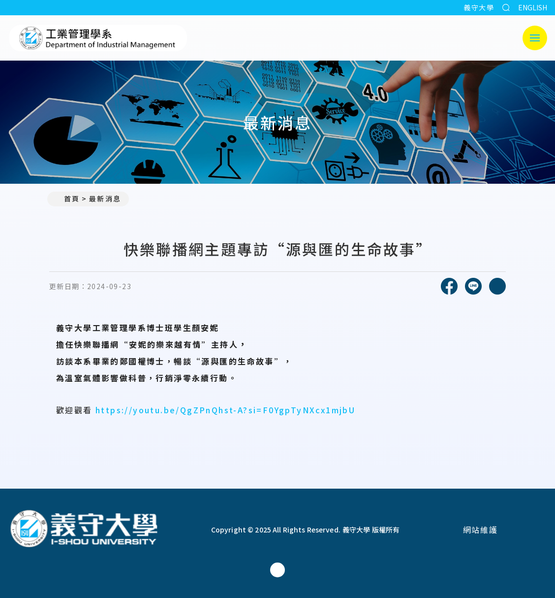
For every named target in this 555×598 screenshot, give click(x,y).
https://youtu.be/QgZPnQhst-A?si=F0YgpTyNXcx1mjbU (225, 410)
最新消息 (105, 198)
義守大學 (478, 7)
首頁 (67, 198)
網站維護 (480, 529)
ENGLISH (532, 7)
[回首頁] (83, 529)
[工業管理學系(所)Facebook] (277, 570)
